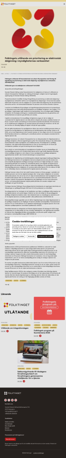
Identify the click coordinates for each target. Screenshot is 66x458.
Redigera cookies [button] (18, 236)
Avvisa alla (31, 236)
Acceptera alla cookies (45, 236)
